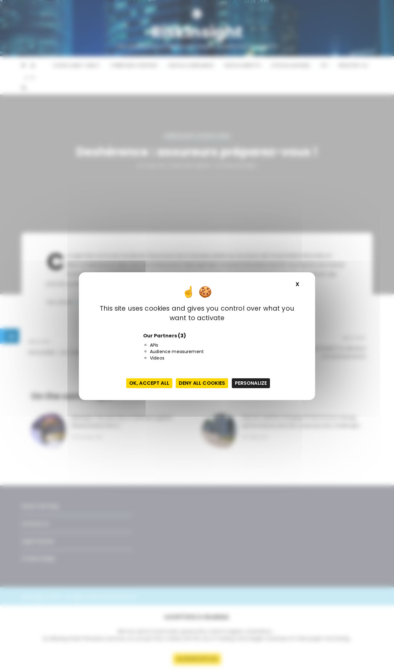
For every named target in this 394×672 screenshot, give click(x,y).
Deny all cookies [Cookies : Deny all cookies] (202, 383)
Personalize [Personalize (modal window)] (251, 383)
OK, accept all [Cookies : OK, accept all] (149, 383)
